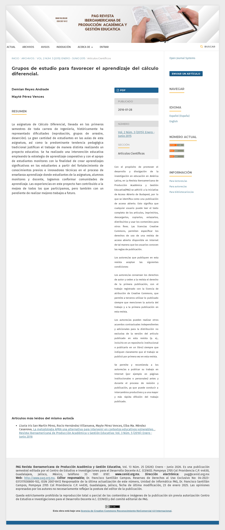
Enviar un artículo (186, 73)
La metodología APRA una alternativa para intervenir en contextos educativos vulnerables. (94, 429)
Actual (11, 47)
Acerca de (84, 47)
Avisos (45, 47)
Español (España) (179, 115)
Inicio (15, 58)
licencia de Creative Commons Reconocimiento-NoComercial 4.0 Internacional (126, 510)
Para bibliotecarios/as (181, 192)
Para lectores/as (178, 181)
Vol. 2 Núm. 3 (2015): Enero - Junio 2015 (61, 58)
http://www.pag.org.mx (39, 478)
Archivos (28, 47)
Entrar (104, 47)
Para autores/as (178, 186)
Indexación (63, 47)
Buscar (209, 46)
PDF (122, 90)
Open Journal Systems (182, 58)
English (173, 121)
